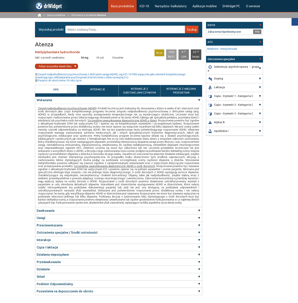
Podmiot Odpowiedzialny (55, 284)
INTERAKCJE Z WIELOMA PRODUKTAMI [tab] (181, 90)
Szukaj (192, 29)
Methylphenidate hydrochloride (57, 52)
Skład (41, 276)
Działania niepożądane (53, 254)
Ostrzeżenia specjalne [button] (221, 59)
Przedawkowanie (49, 262)
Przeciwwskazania (50, 225)
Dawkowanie (46, 211)
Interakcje (44, 240)
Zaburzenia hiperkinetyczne (224, 31)
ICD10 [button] (211, 25)
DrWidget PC (231, 6)
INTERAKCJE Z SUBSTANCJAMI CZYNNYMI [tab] (139, 90)
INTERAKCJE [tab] (97, 91)
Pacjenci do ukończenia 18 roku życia (60, 80)
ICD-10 (144, 6)
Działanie (43, 269)
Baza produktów (122, 6)
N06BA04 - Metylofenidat (222, 48)
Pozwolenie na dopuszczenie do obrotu (65, 291)
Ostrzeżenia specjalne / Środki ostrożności (67, 232)
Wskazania (44, 100)
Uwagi (41, 218)
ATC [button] (210, 42)
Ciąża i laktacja (47, 247)
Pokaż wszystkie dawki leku (55, 66)
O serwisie (253, 6)
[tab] (234, 25)
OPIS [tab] (56, 91)
